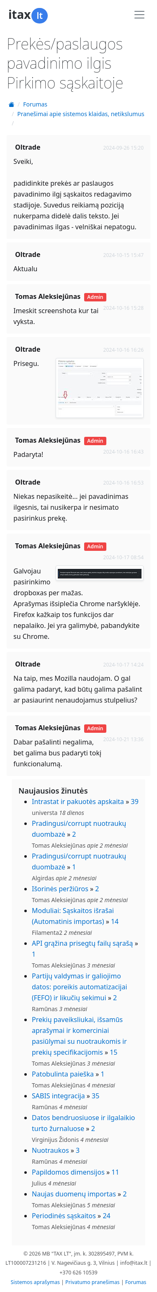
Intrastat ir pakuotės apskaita (78, 801)
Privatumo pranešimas (92, 1282)
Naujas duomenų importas (74, 1194)
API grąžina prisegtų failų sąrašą (82, 943)
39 (135, 801)
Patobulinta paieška (63, 1074)
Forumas (35, 104)
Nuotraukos (50, 1150)
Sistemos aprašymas (35, 1282)
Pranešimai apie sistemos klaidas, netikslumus (80, 114)
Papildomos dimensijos (68, 1172)
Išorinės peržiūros (60, 888)
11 (115, 1172)
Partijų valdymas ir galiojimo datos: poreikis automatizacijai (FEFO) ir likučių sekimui (79, 986)
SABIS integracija (58, 1095)
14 (114, 921)
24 (106, 1215)
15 (113, 1052)
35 (95, 1095)
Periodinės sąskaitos (64, 1215)
